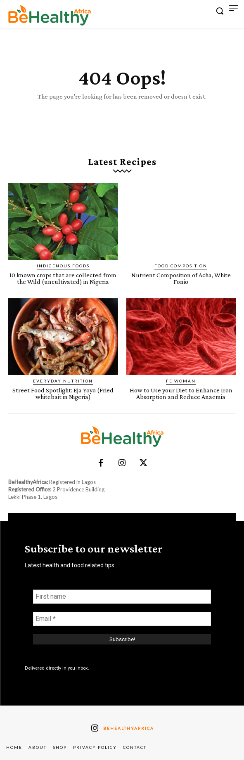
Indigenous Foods (63, 265)
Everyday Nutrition (63, 380)
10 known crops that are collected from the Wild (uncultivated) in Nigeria (62, 278)
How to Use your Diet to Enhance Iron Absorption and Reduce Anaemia (181, 393)
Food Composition (180, 265)
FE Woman (181, 380)
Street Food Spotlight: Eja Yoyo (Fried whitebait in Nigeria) (63, 393)
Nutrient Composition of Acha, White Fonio (181, 278)
